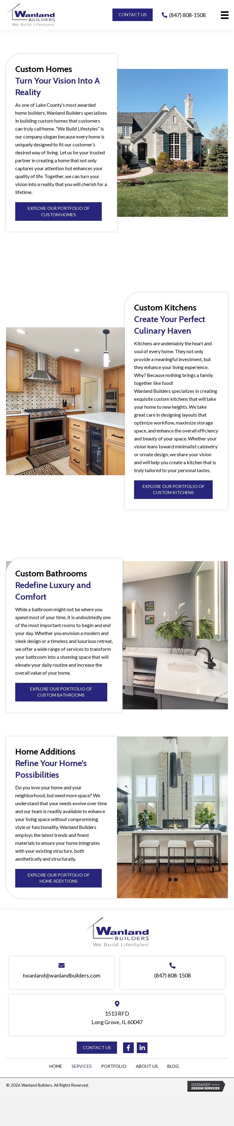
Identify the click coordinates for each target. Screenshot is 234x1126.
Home (55, 1066)
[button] (132, 15)
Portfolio (113, 1066)
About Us (147, 1066)
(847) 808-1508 (187, 15)
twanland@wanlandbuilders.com (61, 975)
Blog (173, 1066)
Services (82, 1066)
